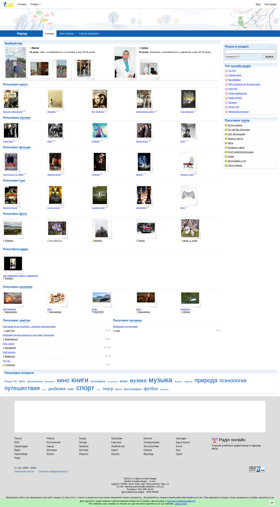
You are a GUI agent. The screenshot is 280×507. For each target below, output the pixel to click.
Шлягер (231, 102)
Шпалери (52, 450)
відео (24, 249)
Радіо (17, 457)
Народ (50, 446)
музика (25, 117)
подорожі (188, 382)
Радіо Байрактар (236, 93)
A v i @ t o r (54, 240)
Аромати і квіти (234, 147)
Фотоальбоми (151, 446)
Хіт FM (230, 70)
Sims (182, 208)
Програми (116, 438)
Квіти (229, 143)
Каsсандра (10, 311)
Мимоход (9, 356)
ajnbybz (97, 240)
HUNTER (98, 311)
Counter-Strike (98, 208)
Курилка (9, 365)
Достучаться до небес (13, 174)
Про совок (8, 343)
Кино (182, 141)
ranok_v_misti (188, 240)
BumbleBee (233, 79)
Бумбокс (96, 141)
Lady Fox (9, 330)
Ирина (34, 47)
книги (23, 84)
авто (22, 381)
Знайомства (13, 43)
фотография (132, 389)
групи (245, 120)
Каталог (148, 438)
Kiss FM (231, 88)
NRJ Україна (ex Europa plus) (243, 84)
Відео (17, 450)
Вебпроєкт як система (125, 326)
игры (94, 309)
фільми (25, 147)
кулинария (98, 381)
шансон (164, 389)
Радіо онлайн (232, 439)
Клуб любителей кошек (239, 152)
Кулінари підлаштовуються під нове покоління (28, 335)
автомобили (34, 381)
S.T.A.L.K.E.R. (53, 208)
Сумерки (96, 174)
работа (44, 390)
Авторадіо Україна (237, 111)
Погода (83, 442)
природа (185, 309)
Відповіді (149, 454)
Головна (22, 4)
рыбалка (57, 388)
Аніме (229, 156)
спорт (85, 388)
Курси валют (183, 442)
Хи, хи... (7, 360)
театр (107, 388)
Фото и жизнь (233, 125)
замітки (24, 320)
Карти (114, 450)
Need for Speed (10, 208)
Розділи (35, 4)
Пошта (18, 438)
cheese (185, 311)
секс (70, 389)
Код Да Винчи (98, 112)
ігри (22, 180)
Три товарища (187, 112)
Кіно (178, 450)
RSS (16, 442)
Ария (49, 141)
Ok (271, 502)
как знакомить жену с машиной (20, 275)
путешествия (22, 388)
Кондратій (9, 347)
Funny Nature (233, 165)
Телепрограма (151, 442)
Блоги (179, 446)
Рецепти (83, 454)
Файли (50, 454)
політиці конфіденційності (181, 501)
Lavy (116, 330)
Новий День (233, 75)
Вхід (258, 4)
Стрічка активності (89, 33)
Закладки (181, 438)
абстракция (9, 309)
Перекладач (21, 446)
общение (178, 382)
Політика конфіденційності (53, 471)
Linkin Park (8, 141)
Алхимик (51, 112)
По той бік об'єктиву (237, 129)
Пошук (82, 438)
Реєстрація (270, 4)
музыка (160, 380)
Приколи (83, 446)
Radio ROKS (233, 97)
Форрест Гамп (186, 174)
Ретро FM (232, 107)
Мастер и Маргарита (12, 112)
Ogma (140, 240)
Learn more (181, 503)
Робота (50, 438)
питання (135, 320)
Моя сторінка (66, 33)
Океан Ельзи (142, 141)
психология (232, 380)
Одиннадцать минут (145, 112)
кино (138, 309)
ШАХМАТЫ (141, 208)
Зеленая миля (54, 174)
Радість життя (234, 138)
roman (143, 47)
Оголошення (54, 442)
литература (112, 382)
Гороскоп (116, 442)
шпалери (25, 287)
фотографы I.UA (235, 161)
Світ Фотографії (235, 134)
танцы (98, 390)
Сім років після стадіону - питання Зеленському (29, 326)
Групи (179, 454)
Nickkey (8, 240)
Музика (115, 454)
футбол (151, 388)
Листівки (83, 450)
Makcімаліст (10, 339)
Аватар (139, 174)
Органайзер (20, 454)
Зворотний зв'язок (24, 471)
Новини (148, 450)
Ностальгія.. (9, 352)
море (124, 381)
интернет (50, 381)
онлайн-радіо (241, 66)
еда (49, 309)
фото (23, 213)
